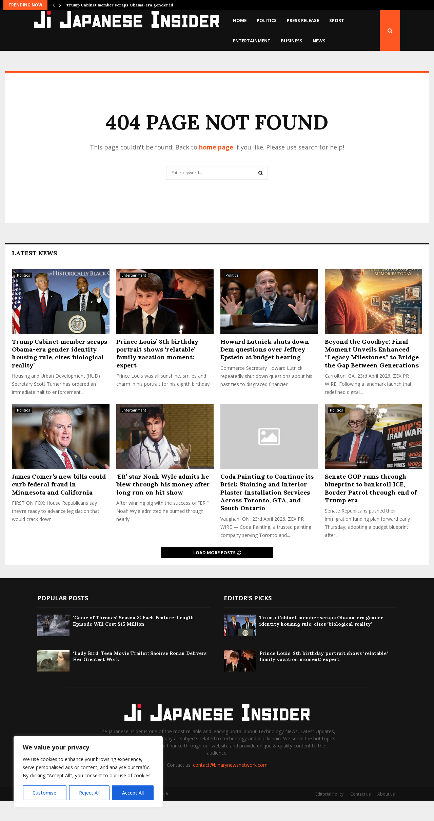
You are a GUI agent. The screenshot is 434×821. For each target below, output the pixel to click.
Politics (267, 20)
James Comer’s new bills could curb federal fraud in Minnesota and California (59, 505)
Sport (336, 20)
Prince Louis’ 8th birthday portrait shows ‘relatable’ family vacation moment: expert (157, 373)
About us (386, 814)
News (319, 41)
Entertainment (252, 41)
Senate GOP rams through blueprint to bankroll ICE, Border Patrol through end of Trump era (371, 508)
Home (239, 20)
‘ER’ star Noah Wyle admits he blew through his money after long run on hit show (163, 505)
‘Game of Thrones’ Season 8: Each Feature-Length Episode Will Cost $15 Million (133, 641)
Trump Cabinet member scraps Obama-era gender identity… (127, 4)
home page (216, 167)
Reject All (89, 792)
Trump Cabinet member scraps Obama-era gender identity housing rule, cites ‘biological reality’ (59, 373)
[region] (88, 771)
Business (291, 41)
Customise (44, 792)
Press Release (303, 20)
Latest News (34, 273)
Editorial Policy (329, 814)
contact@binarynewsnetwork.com (230, 785)
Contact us (360, 814)
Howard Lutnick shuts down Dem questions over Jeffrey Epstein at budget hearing (264, 370)
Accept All (133, 792)
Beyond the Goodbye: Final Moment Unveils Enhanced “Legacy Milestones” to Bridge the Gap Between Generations (372, 373)
